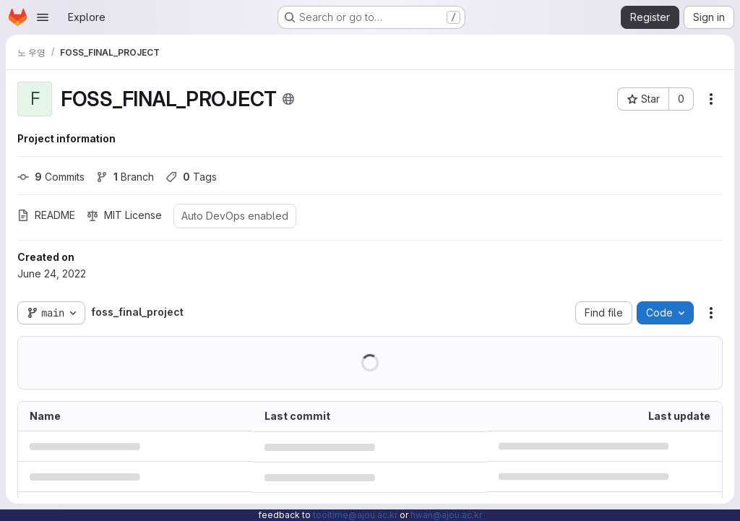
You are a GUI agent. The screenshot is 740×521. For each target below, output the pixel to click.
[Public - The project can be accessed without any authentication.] (288, 99)
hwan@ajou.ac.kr (446, 514)
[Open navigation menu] (42, 17)
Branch (125, 177)
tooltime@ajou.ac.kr (355, 514)
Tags (191, 177)
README (46, 215)
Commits (51, 177)
